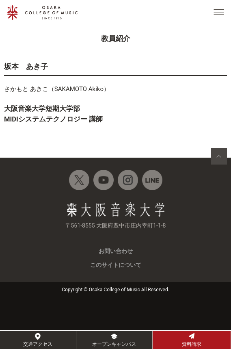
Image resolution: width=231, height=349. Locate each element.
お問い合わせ (116, 251)
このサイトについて (115, 265)
